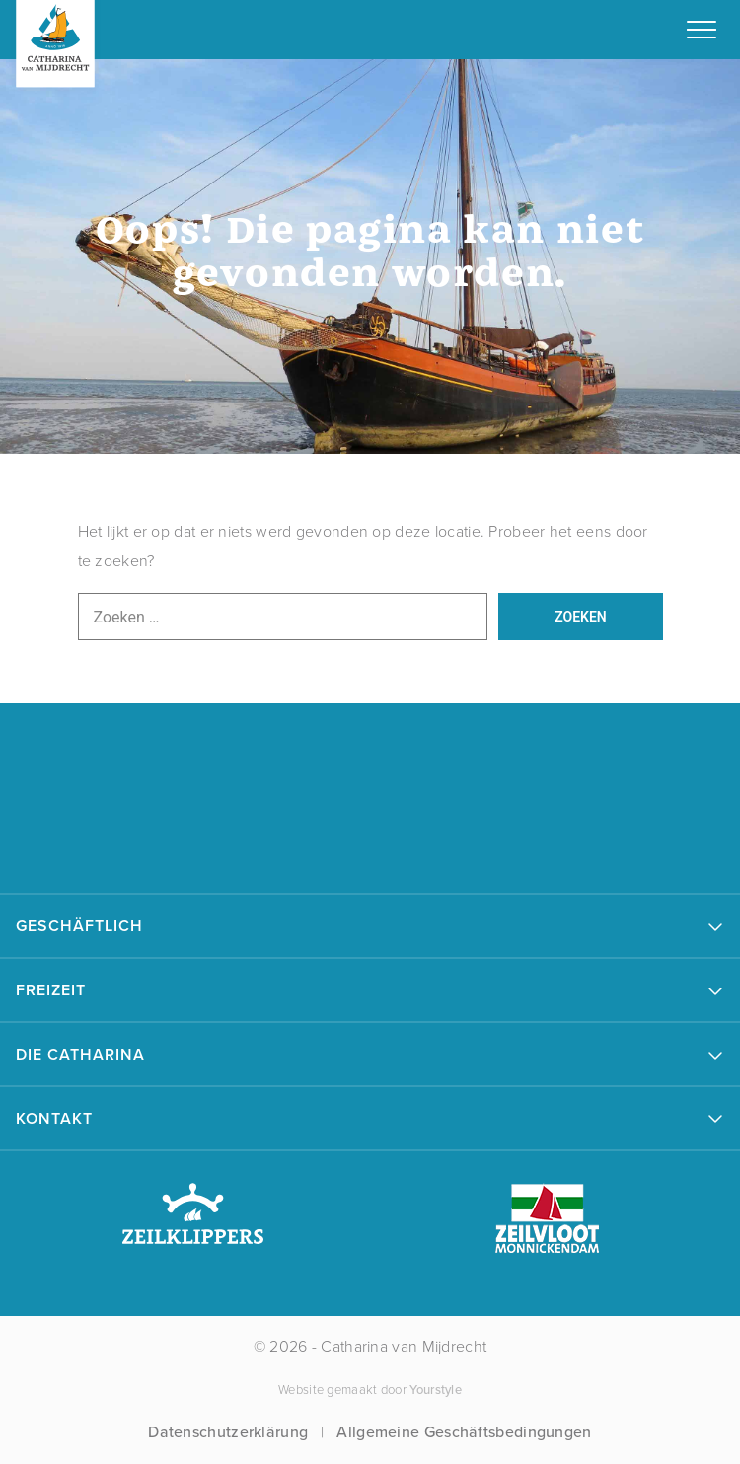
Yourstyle (434, 1389)
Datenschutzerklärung (228, 1432)
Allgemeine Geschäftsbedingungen (463, 1432)
